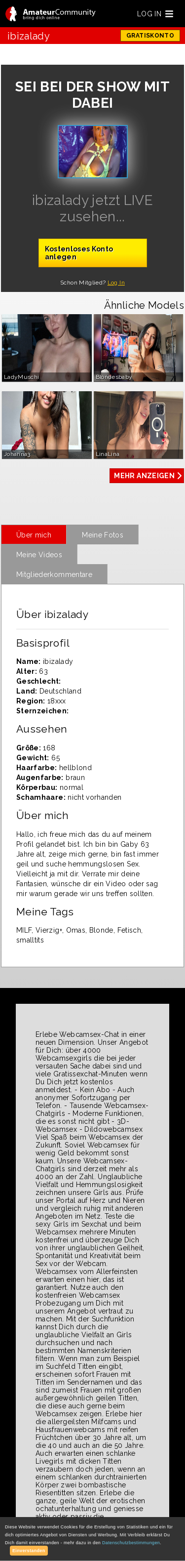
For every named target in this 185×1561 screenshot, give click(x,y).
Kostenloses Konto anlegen (79, 253)
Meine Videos (39, 555)
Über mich (33, 535)
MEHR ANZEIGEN (144, 476)
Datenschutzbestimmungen (131, 1542)
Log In (116, 282)
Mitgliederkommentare (54, 574)
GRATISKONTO (150, 35)
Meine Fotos (102, 535)
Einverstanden (28, 1550)
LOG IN (149, 14)
